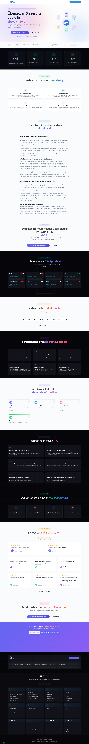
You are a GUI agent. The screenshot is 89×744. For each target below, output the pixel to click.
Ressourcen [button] (30, 2)
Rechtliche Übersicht (13, 708)
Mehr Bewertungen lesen (44, 591)
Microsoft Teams (68, 710)
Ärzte (29, 712)
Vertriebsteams (49, 700)
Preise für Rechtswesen (13, 716)
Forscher (67, 694)
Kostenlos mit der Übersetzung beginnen (38, 245)
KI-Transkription (49, 679)
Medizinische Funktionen (32, 710)
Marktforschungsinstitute (51, 698)
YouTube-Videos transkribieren (33, 698)
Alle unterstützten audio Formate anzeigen (44, 325)
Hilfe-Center (23, 658)
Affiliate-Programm (50, 714)
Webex (67, 714)
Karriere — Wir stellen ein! (70, 726)
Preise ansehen (36, 32)
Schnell (54, 679)
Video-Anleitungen (34, 658)
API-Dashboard (49, 712)
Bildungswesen (49, 694)
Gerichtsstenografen (13, 712)
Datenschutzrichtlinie (44, 741)
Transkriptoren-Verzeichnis (14, 731)
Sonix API (48, 708)
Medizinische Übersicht (32, 708)
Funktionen (11, 692)
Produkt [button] (17, 2)
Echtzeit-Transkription (13, 700)
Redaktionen (49, 696)
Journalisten (67, 692)
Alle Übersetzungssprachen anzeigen (44, 291)
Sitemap (38, 741)
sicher (44, 680)
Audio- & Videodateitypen (14, 726)
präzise (57, 679)
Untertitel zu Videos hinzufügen (33, 696)
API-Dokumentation (50, 710)
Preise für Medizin (31, 716)
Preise (35, 2)
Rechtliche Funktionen (13, 710)
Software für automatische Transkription (16, 694)
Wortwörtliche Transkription (14, 698)
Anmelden (66, 2)
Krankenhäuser (30, 714)
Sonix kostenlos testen (75, 1)
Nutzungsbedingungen (53, 741)
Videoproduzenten (69, 698)
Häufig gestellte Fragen (32, 726)
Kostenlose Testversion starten (50, 632)
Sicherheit (67, 731)
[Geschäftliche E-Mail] (36, 632)
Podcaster (67, 696)
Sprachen (11, 724)
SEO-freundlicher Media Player (33, 694)
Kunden (48, 726)
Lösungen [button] (23, 2)
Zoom (66, 708)
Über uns (67, 724)
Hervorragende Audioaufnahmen (33, 731)
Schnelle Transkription (13, 696)
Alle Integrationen (68, 716)
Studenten (67, 700)
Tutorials (27, 658)
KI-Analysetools (30, 692)
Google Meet (68, 712)
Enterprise (48, 692)
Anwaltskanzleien (12, 714)
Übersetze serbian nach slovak (19, 32)
